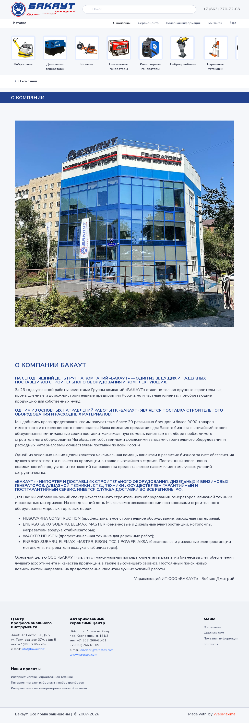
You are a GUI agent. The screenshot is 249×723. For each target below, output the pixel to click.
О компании (121, 23)
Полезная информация (183, 23)
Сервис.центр (148, 23)
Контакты (215, 23)
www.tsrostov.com (83, 654)
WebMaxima (224, 714)
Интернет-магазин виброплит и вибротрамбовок (47, 682)
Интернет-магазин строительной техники (42, 677)
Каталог (19, 23)
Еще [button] (232, 23)
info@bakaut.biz (33, 649)
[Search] (139, 9)
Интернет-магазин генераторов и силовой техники (49, 688)
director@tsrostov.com (97, 650)
